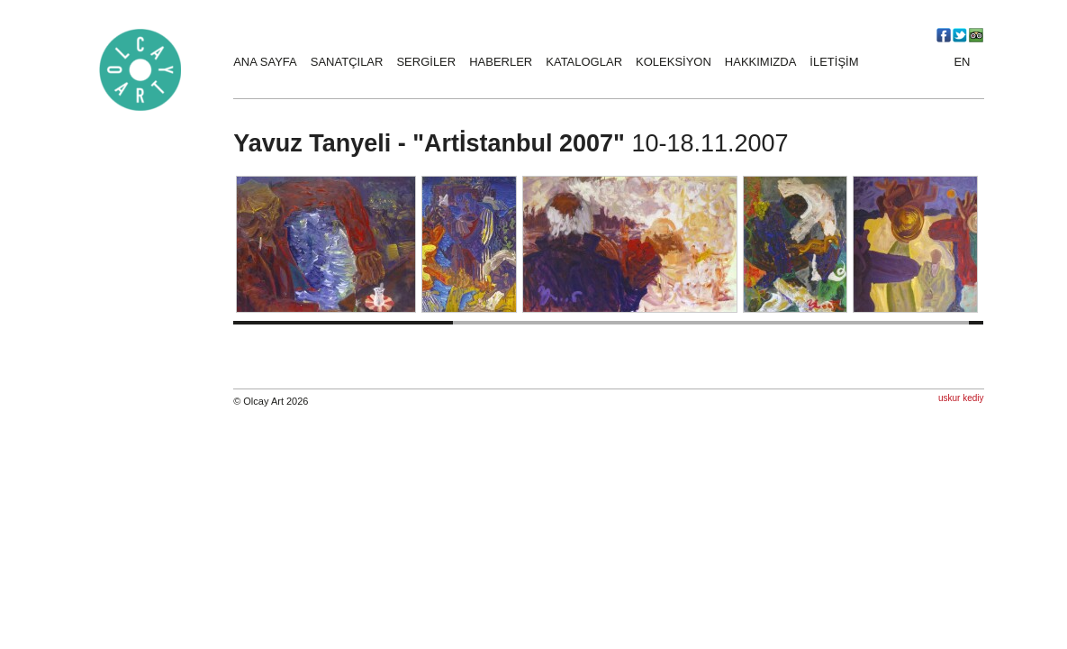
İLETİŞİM (833, 62)
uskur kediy (961, 398)
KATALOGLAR (584, 62)
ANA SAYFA (265, 62)
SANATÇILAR (347, 62)
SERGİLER (426, 62)
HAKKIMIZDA (760, 62)
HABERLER (500, 62)
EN (962, 62)
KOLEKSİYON (673, 62)
